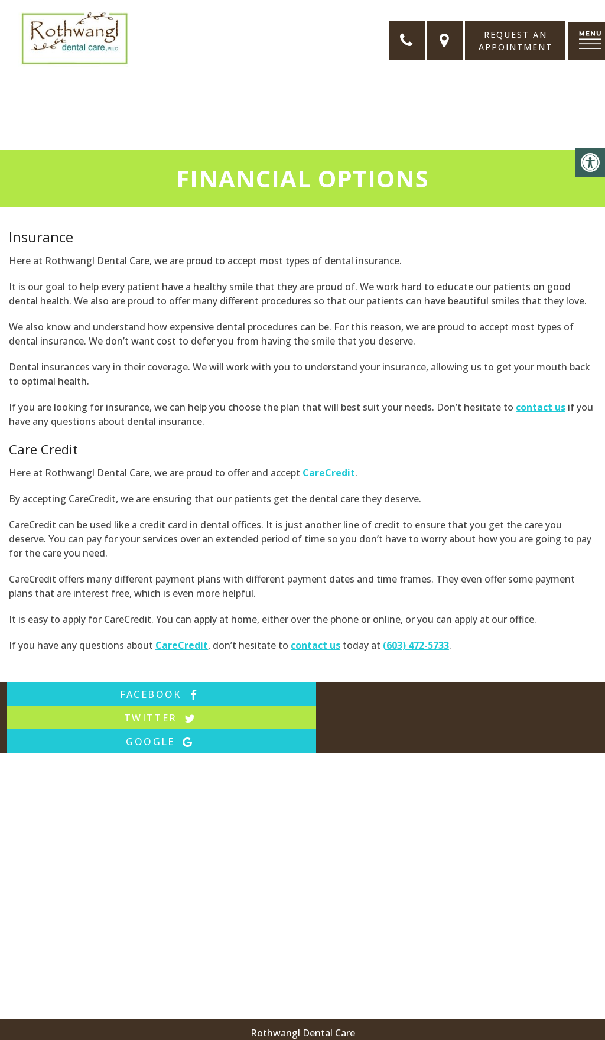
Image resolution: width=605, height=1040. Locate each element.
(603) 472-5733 (416, 645)
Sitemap (192, 1025)
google (499, 694)
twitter (302, 694)
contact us (540, 407)
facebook (106, 694)
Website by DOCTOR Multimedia (358, 1025)
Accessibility (248, 1025)
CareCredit (328, 472)
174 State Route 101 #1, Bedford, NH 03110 (377, 1005)
